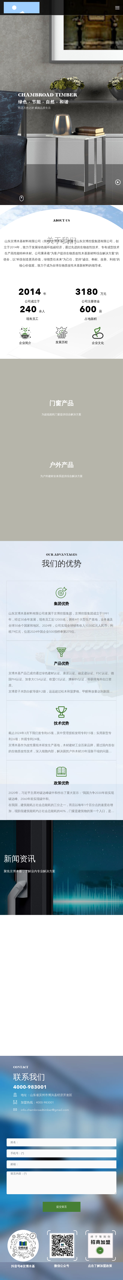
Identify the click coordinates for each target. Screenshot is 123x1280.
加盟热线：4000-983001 (37, 1102)
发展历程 (62, 342)
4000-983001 (30, 1087)
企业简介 (25, 343)
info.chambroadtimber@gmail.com (45, 1110)
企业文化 (98, 343)
